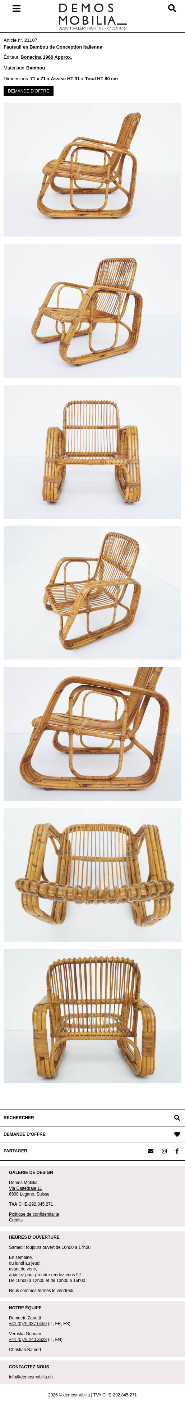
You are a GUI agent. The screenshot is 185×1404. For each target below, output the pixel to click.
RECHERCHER (19, 1117)
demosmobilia (76, 1395)
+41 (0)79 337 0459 (28, 1323)
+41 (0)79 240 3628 (28, 1339)
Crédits (16, 1220)
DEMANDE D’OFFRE (25, 1134)
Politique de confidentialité (34, 1214)
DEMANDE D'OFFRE (28, 91)
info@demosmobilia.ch (31, 1377)
